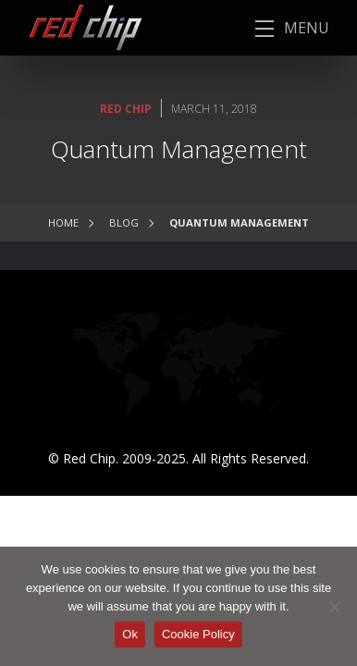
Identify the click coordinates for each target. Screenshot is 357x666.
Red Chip (126, 109)
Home (63, 222)
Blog (124, 222)
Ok (130, 634)
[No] (334, 607)
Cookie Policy (198, 634)
